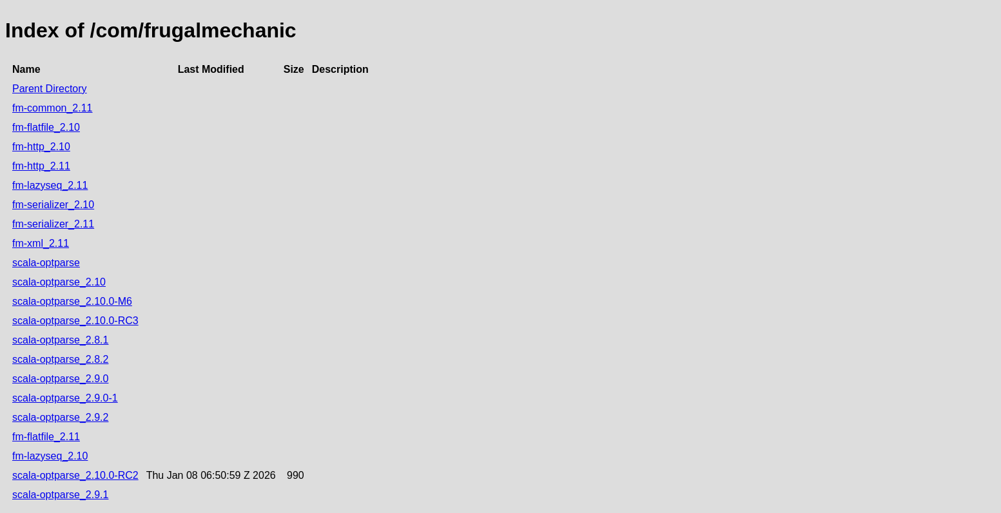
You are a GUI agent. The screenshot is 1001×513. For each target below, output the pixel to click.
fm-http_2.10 (41, 146)
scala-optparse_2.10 (59, 281)
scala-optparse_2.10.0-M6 (72, 301)
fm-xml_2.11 (40, 243)
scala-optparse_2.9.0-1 (65, 397)
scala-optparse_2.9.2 (60, 417)
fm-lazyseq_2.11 (50, 185)
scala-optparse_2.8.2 (60, 359)
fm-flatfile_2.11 (46, 436)
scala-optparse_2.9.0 (60, 378)
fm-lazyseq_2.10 (50, 455)
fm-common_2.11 (52, 107)
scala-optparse (46, 262)
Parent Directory (49, 88)
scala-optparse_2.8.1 (60, 339)
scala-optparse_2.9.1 (60, 494)
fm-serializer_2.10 (53, 204)
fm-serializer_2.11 (53, 223)
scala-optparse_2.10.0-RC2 (75, 475)
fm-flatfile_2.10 (46, 127)
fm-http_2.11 (41, 165)
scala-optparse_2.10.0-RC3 (75, 320)
